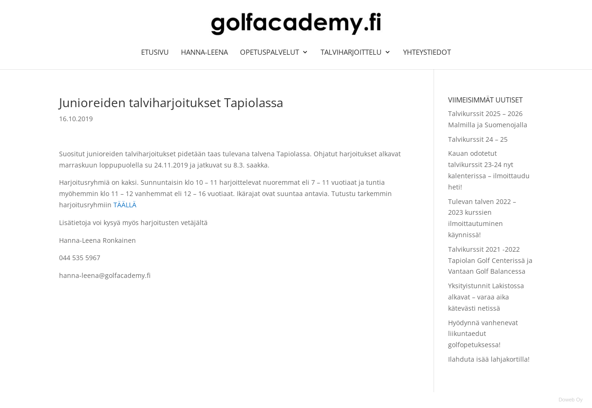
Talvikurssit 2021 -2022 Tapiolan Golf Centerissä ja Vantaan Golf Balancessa (490, 260)
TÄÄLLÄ (124, 204)
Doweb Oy (571, 399)
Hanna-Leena (204, 53)
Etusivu (155, 53)
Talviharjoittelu (351, 53)
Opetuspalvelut (269, 53)
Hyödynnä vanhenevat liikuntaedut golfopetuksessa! (483, 334)
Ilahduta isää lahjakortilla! (489, 359)
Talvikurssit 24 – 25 (478, 139)
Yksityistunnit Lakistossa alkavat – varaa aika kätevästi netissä (486, 297)
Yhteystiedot (427, 53)
